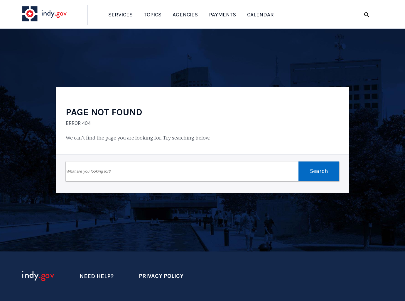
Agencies (185, 14)
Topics (152, 14)
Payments (222, 14)
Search (319, 171)
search (366, 14)
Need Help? (97, 276)
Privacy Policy (161, 276)
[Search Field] (182, 171)
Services (120, 14)
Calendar (260, 14)
